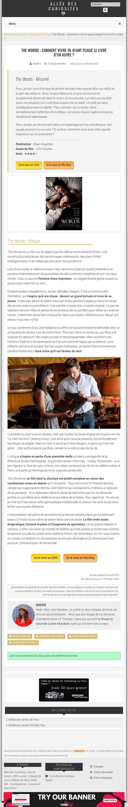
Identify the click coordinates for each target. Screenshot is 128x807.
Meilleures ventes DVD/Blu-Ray (26, 725)
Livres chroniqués (103, 772)
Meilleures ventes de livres (23, 719)
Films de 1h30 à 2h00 (51, 636)
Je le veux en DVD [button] (28, 165)
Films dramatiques (83, 636)
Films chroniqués (103, 777)
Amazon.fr (79, 751)
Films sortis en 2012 (24, 642)
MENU (12, 23)
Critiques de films (57, 63)
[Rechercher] (105, 10)
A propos (98, 766)
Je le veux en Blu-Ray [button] (58, 165)
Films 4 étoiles (21, 636)
